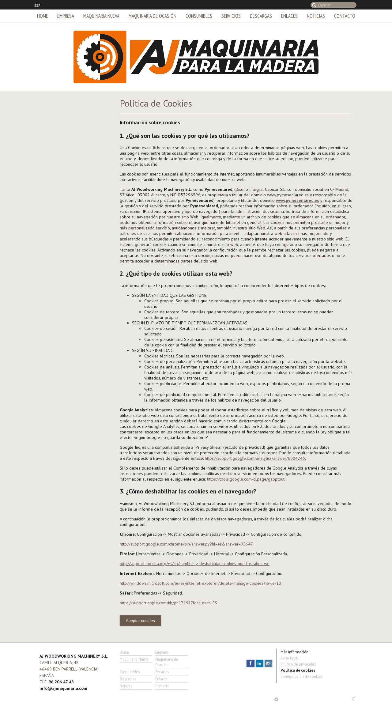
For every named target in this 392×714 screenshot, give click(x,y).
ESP (37, 5)
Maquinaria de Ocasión (152, 16)
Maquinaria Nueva (101, 16)
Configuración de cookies (301, 676)
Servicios (231, 16)
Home (42, 16)
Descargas (261, 16)
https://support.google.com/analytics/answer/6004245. (255, 458)
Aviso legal (290, 657)
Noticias (316, 16)
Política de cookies (298, 670)
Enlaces (289, 16)
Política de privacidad (298, 664)
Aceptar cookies (140, 620)
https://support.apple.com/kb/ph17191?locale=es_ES (168, 603)
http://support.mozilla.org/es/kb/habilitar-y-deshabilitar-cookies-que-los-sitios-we (195, 563)
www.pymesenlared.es (297, 200)
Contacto (344, 16)
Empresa (65, 16)
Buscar (314, 5)
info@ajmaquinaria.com (63, 688)
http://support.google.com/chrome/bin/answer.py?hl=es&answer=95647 (186, 544)
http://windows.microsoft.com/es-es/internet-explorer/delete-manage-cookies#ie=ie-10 (200, 583)
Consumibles (199, 16)
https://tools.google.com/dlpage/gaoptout (246, 479)
